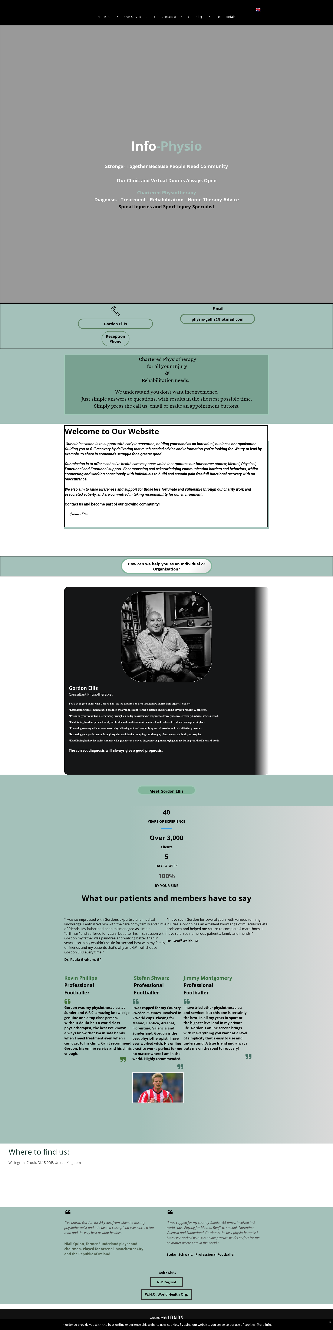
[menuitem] (104, 16)
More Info (264, 1324)
